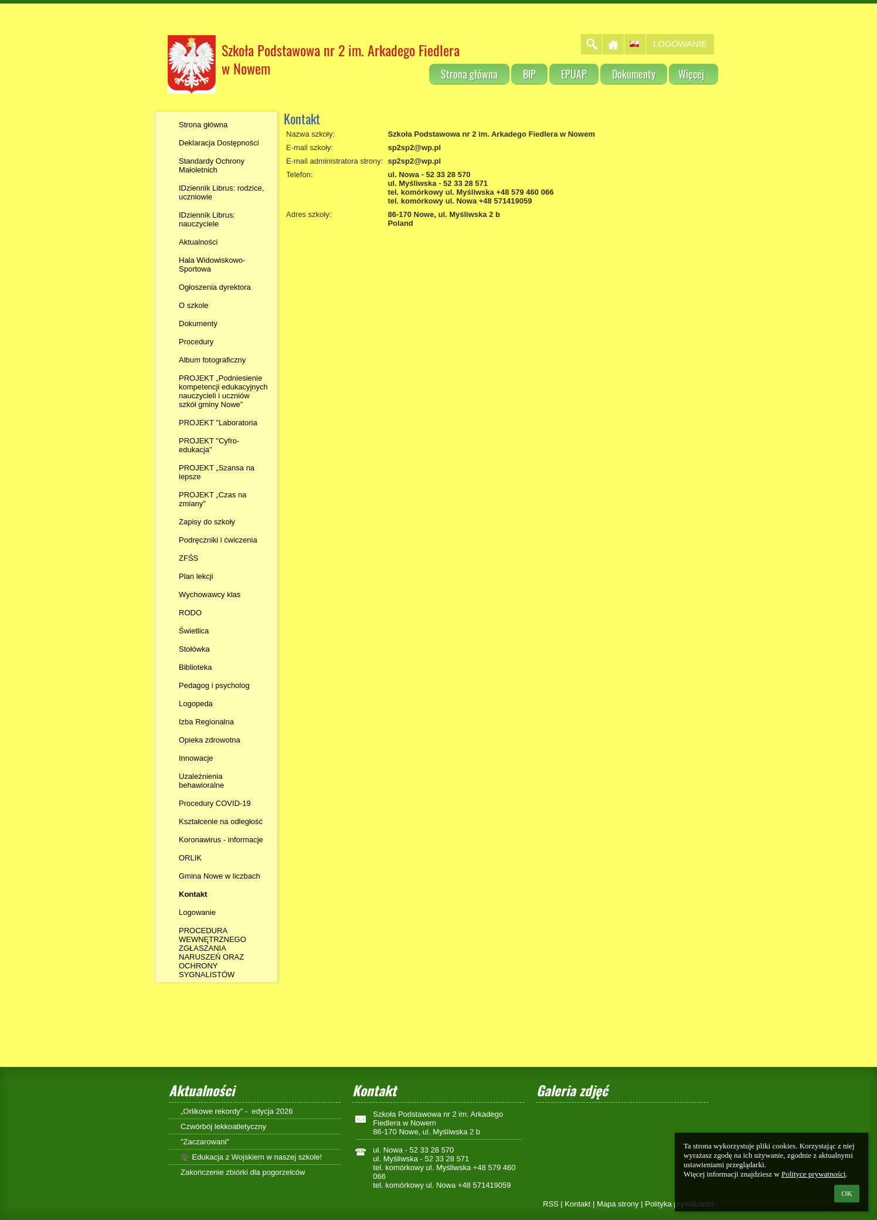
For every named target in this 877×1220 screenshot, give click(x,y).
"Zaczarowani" (205, 1141)
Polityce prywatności (813, 1174)
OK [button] (846, 1193)
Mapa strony (618, 1203)
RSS (551, 1203)
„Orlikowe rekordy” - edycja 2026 (237, 1111)
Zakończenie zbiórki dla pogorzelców (243, 1172)
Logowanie (680, 44)
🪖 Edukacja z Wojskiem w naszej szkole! (251, 1157)
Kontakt (577, 1203)
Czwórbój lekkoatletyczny (223, 1126)
